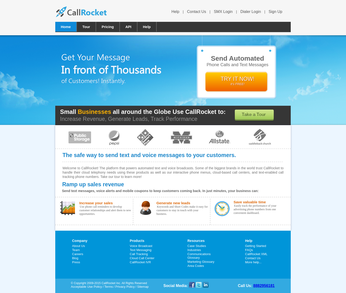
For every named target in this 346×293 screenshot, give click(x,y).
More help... (253, 262)
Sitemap (143, 286)
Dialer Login (250, 12)
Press (76, 262)
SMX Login (223, 12)
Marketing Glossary (200, 262)
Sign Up (275, 12)
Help (175, 12)
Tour (86, 27)
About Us (78, 246)
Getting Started (255, 246)
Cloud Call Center (142, 258)
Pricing (108, 27)
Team (76, 250)
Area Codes (195, 266)
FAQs (249, 250)
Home (66, 27)
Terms (108, 286)
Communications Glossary (199, 255)
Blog (75, 258)
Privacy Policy (125, 286)
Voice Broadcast (141, 246)
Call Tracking (139, 254)
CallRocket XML (256, 254)
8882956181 (264, 286)
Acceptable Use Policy (86, 286)
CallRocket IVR (140, 262)
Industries (194, 250)
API (128, 27)
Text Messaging (140, 250)
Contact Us (196, 12)
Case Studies (196, 246)
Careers (77, 254)
